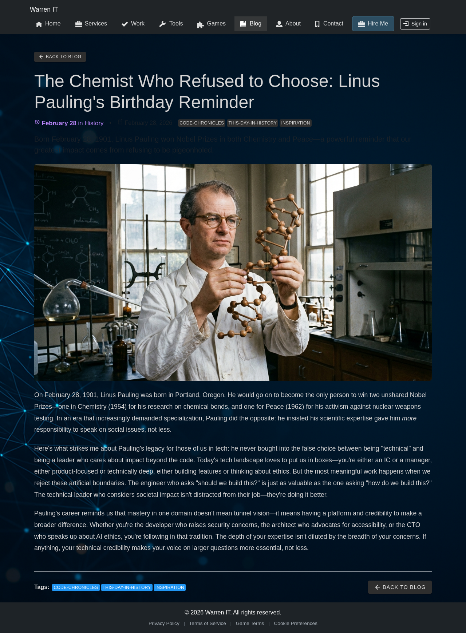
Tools (171, 23)
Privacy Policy (164, 623)
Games (211, 23)
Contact (329, 23)
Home (48, 23)
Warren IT (44, 9)
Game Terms (250, 623)
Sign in (415, 24)
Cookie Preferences (295, 623)
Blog (250, 23)
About (288, 23)
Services (91, 23)
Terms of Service (207, 623)
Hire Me (373, 23)
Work (133, 23)
